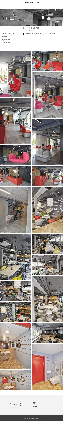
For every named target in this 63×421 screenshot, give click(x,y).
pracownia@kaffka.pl (16, 405)
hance (34, 403)
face (34, 402)
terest (34, 404)
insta (34, 406)
